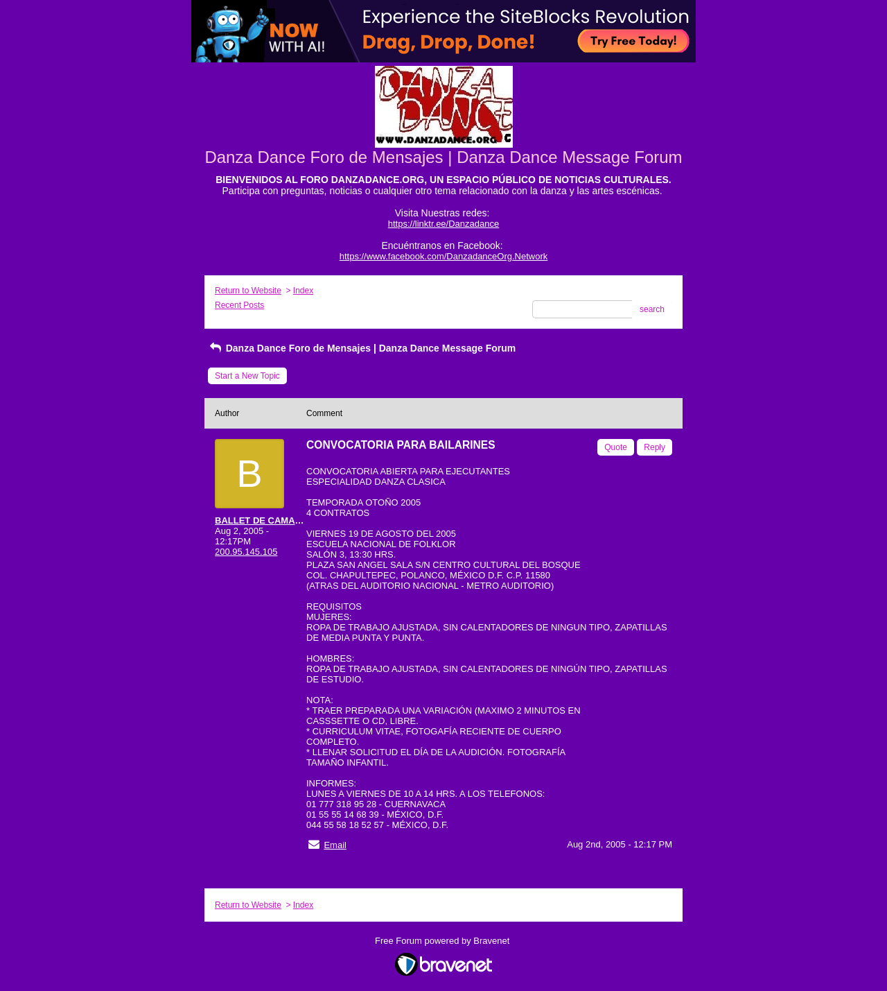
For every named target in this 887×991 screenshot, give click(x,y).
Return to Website (248, 290)
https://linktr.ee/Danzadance (443, 223)
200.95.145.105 (246, 551)
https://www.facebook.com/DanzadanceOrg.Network (444, 256)
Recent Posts (239, 305)
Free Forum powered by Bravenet (443, 941)
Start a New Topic (247, 376)
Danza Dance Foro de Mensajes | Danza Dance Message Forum (362, 348)
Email (335, 845)
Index (303, 290)
